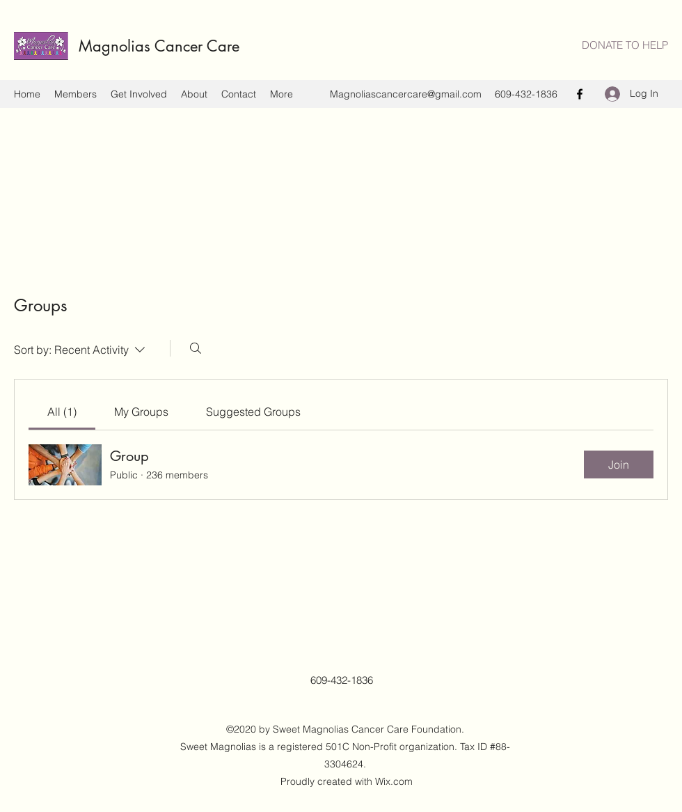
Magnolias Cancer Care (164, 46)
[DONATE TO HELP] (625, 46)
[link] (62, 412)
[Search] (195, 348)
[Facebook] (580, 94)
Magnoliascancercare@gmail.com (406, 94)
